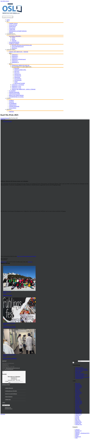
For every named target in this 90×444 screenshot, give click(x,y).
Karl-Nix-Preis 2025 (79, 376)
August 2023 (78, 404)
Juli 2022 (77, 416)
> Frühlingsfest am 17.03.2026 (11, 391)
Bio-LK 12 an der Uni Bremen (9, 354)
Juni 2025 (77, 389)
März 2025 (77, 390)
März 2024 (77, 397)
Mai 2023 (77, 406)
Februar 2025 (78, 391)
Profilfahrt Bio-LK (79, 378)
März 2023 (77, 408)
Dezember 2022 (78, 410)
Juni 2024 (77, 395)
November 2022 (78, 411)
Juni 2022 (77, 417)
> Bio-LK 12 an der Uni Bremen (11, 393)
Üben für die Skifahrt (79, 373)
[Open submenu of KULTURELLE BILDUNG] (21, 36)
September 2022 (78, 413)
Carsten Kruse (3, 261)
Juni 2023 (77, 405)
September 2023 (78, 403)
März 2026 (77, 383)
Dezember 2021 (78, 422)
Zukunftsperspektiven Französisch (82, 377)
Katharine (77, 434)
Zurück (2, 119)
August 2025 (78, 388)
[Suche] (73, 362)
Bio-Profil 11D (78, 430)
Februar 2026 (78, 384)
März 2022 (77, 419)
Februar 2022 (78, 421)
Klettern (77, 435)
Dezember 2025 (78, 385)
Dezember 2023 (78, 401)
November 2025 (78, 386)
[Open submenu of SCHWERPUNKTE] (15, 34)
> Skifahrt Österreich (9, 388)
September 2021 (78, 424)
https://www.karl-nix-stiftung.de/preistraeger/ (26, 256)
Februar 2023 (78, 409)
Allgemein (30, 261)
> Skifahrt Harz (8, 399)
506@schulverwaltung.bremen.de (13, 368)
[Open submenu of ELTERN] (10, 98)
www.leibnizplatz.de (9, 369)
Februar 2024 (78, 398)
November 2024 (78, 392)
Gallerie (4, 292)
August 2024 (78, 394)
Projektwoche (78, 436)
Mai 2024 (77, 396)
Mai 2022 (77, 418)
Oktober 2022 (78, 412)
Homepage (77, 432)
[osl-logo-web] (12, 13)
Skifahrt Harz (78, 372)
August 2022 (78, 415)
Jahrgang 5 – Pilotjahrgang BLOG (82, 433)
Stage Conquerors (79, 371)
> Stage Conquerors (8, 396)
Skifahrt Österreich (7, 291)
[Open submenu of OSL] (9, 21)
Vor (4, 119)
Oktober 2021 (78, 423)
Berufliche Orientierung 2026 (81, 374)
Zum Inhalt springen (5, 1)
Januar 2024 (77, 399)
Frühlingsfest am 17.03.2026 (9, 323)
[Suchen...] (83, 361)
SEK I (76, 437)
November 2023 (78, 402)
